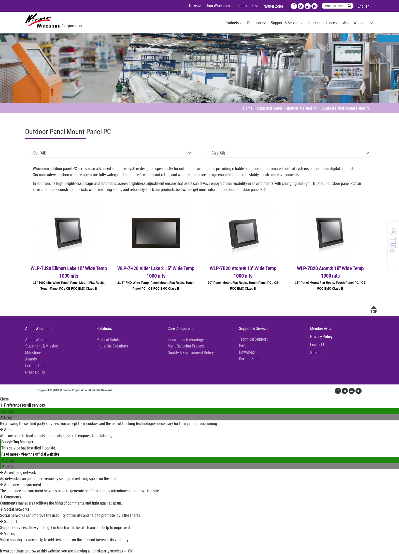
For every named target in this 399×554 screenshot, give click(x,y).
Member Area (320, 328)
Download (247, 352)
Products (231, 22)
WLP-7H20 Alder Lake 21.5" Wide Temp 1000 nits (155, 272)
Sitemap (316, 352)
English (363, 6)
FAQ (242, 346)
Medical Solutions (110, 339)
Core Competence (321, 22)
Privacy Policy (321, 336)
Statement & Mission (41, 346)
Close (4, 399)
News (193, 5)
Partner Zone (273, 6)
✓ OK (128, 551)
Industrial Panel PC (302, 108)
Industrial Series (270, 108)
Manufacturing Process (186, 346)
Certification (35, 365)
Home (247, 108)
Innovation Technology (186, 339)
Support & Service (285, 22)
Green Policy (35, 372)
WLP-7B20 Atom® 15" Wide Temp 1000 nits (330, 272)
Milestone (33, 352)
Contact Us (245, 5)
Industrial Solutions (112, 346)
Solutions (255, 22)
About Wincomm (356, 22)
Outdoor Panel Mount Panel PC (345, 108)
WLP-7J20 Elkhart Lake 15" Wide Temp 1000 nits (69, 272)
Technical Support (253, 339)
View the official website (40, 454)
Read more (10, 454)
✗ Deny (6, 417)
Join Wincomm (218, 5)
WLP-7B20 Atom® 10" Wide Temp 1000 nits (243, 272)
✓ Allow (6, 411)
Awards (31, 359)
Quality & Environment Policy (191, 352)
